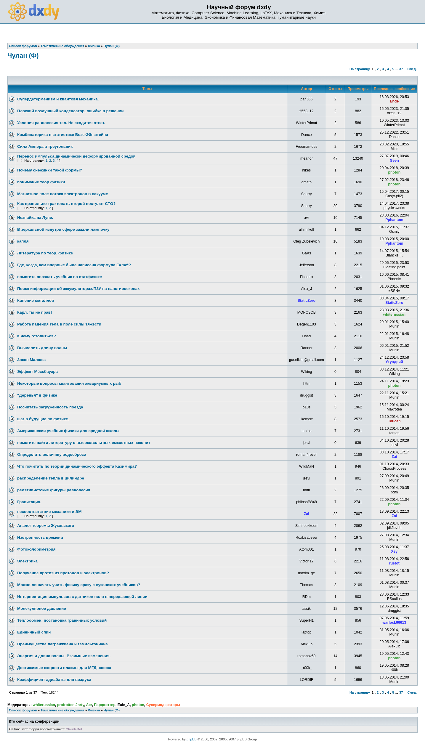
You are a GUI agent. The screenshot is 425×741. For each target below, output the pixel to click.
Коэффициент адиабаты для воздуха (54, 679)
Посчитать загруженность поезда (50, 407)
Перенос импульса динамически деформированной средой (76, 156)
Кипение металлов (35, 300)
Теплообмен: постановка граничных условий (62, 620)
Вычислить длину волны (42, 348)
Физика (94, 710)
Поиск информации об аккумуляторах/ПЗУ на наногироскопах (78, 288)
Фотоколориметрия (36, 549)
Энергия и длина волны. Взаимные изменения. (63, 656)
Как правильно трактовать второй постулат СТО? (66, 203)
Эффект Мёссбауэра (37, 371)
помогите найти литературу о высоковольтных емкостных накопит (83, 442)
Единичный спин (34, 632)
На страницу (359, 69)
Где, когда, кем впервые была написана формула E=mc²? (74, 265)
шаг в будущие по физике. (43, 419)
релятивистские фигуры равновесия (53, 490)
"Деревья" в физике (37, 395)
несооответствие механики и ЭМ (49, 511)
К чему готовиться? (36, 336)
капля (23, 241)
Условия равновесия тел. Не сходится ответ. (61, 123)
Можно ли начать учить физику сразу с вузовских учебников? (78, 585)
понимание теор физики (41, 182)
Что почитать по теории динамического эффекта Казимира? (77, 466)
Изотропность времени (40, 537)
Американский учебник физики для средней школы (68, 431)
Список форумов (23, 710)
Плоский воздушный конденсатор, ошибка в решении (70, 111)
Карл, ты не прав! (34, 312)
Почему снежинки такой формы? (49, 170)
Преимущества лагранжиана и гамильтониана (62, 644)
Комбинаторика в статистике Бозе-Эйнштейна (62, 134)
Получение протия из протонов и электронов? (63, 573)
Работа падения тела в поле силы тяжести (59, 324)
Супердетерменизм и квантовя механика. (58, 99)
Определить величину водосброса (51, 454)
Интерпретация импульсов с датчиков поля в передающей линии (82, 596)
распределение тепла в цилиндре (50, 478)
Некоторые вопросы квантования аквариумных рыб (69, 383)
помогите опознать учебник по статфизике (59, 277)
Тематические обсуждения (62, 710)
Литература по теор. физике (45, 253)
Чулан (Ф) (23, 55)
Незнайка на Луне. (35, 217)
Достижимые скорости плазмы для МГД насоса (64, 667)
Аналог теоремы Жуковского (45, 525)
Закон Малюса (31, 359)
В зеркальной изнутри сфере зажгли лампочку (63, 229)
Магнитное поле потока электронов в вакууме (62, 194)
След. (412, 69)
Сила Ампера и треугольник (45, 146)
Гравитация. (29, 502)
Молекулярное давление (41, 608)
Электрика (27, 561)
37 (401, 69)
